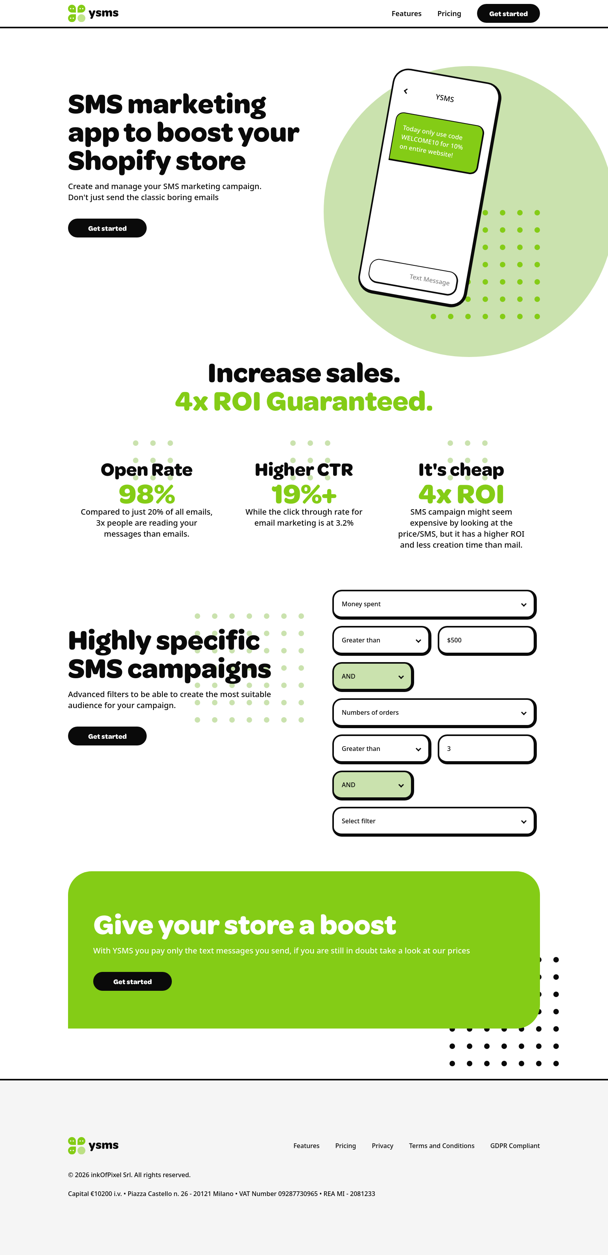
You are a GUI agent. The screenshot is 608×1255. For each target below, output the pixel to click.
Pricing (449, 13)
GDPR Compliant (515, 1145)
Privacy (383, 1145)
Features (407, 13)
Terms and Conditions (441, 1145)
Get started (508, 13)
